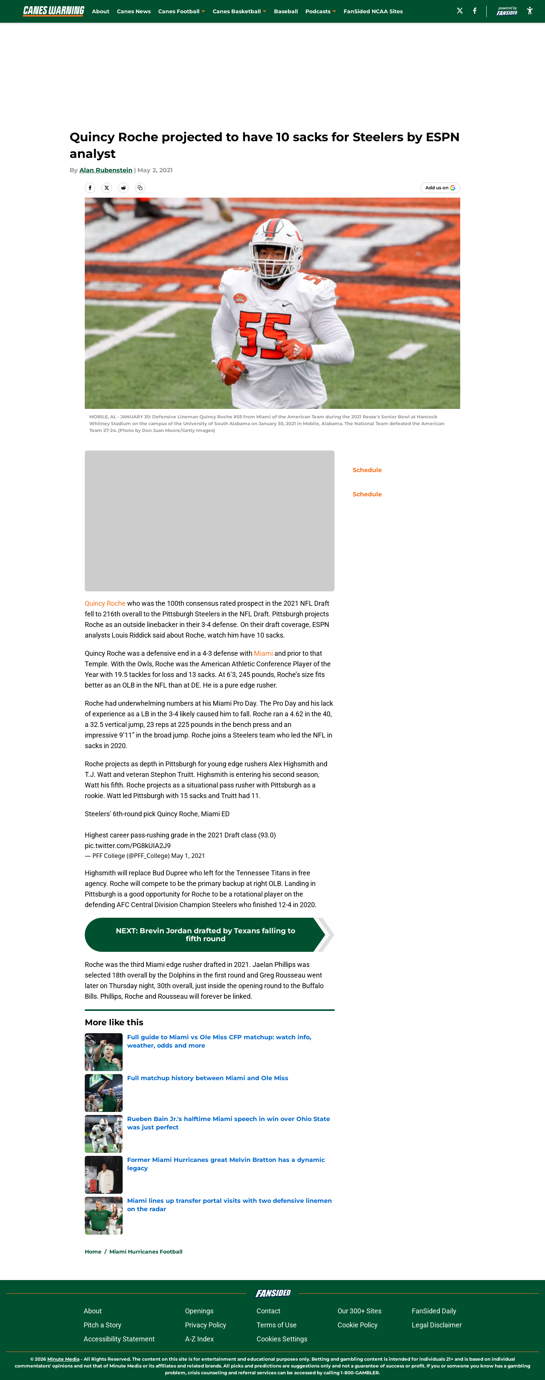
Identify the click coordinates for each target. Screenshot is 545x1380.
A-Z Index (199, 1339)
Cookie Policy (358, 1325)
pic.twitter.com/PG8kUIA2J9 (128, 846)
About (100, 11)
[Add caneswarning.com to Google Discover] (440, 187)
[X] (460, 11)
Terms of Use (277, 1325)
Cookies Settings (282, 1339)
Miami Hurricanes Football (145, 1251)
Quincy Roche (105, 603)
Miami (263, 653)
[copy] (140, 187)
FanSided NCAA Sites (373, 11)
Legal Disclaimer (437, 1325)
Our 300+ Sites (360, 1311)
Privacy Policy (205, 1325)
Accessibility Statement (119, 1339)
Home (93, 1251)
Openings (199, 1311)
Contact (268, 1311)
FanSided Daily (434, 1311)
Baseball (286, 11)
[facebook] (474, 11)
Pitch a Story (102, 1325)
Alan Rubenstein (105, 170)
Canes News (134, 11)
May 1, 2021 (188, 855)
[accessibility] (530, 10)
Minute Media (63, 1359)
